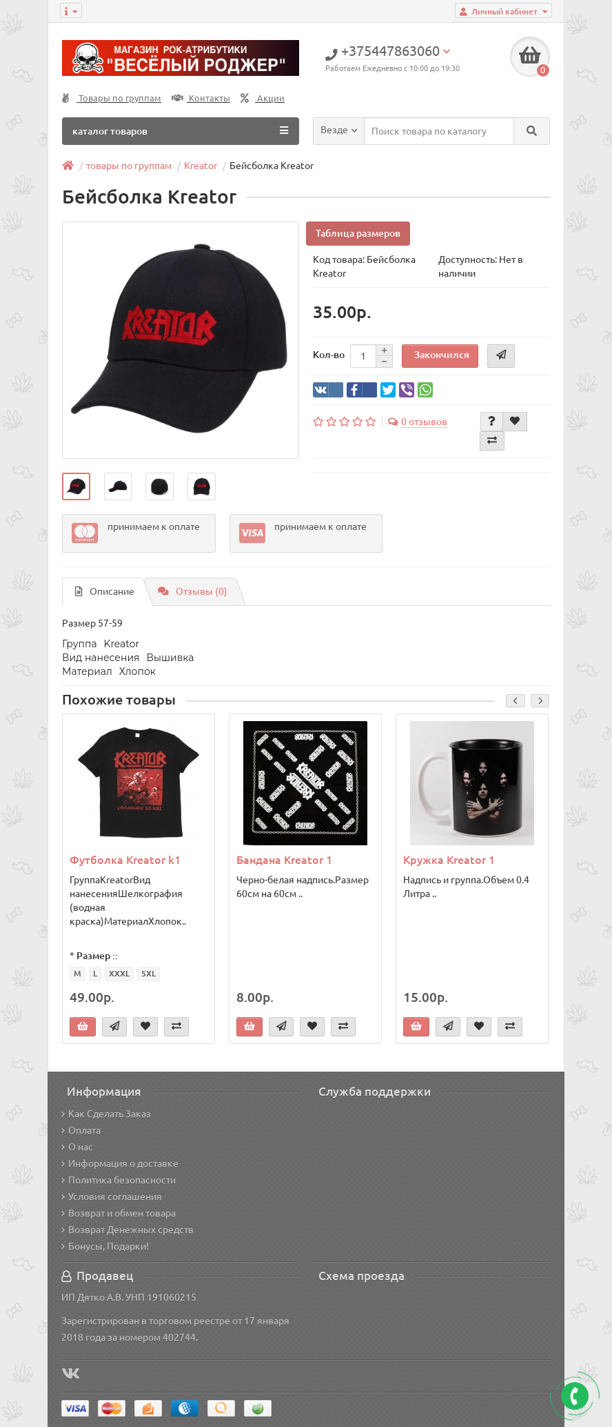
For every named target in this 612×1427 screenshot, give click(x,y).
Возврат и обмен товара (118, 1213)
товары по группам (129, 165)
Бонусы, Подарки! (105, 1246)
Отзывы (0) (192, 592)
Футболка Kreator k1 (125, 860)
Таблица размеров (358, 233)
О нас (77, 1146)
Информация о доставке (119, 1163)
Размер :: (97, 955)
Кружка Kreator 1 (449, 860)
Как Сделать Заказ (106, 1113)
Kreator (200, 165)
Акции (263, 98)
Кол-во (329, 355)
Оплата (81, 1130)
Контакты (201, 98)
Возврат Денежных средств (127, 1229)
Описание (104, 592)
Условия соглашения (111, 1196)
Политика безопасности (118, 1179)
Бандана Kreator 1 (284, 860)
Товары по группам (111, 98)
